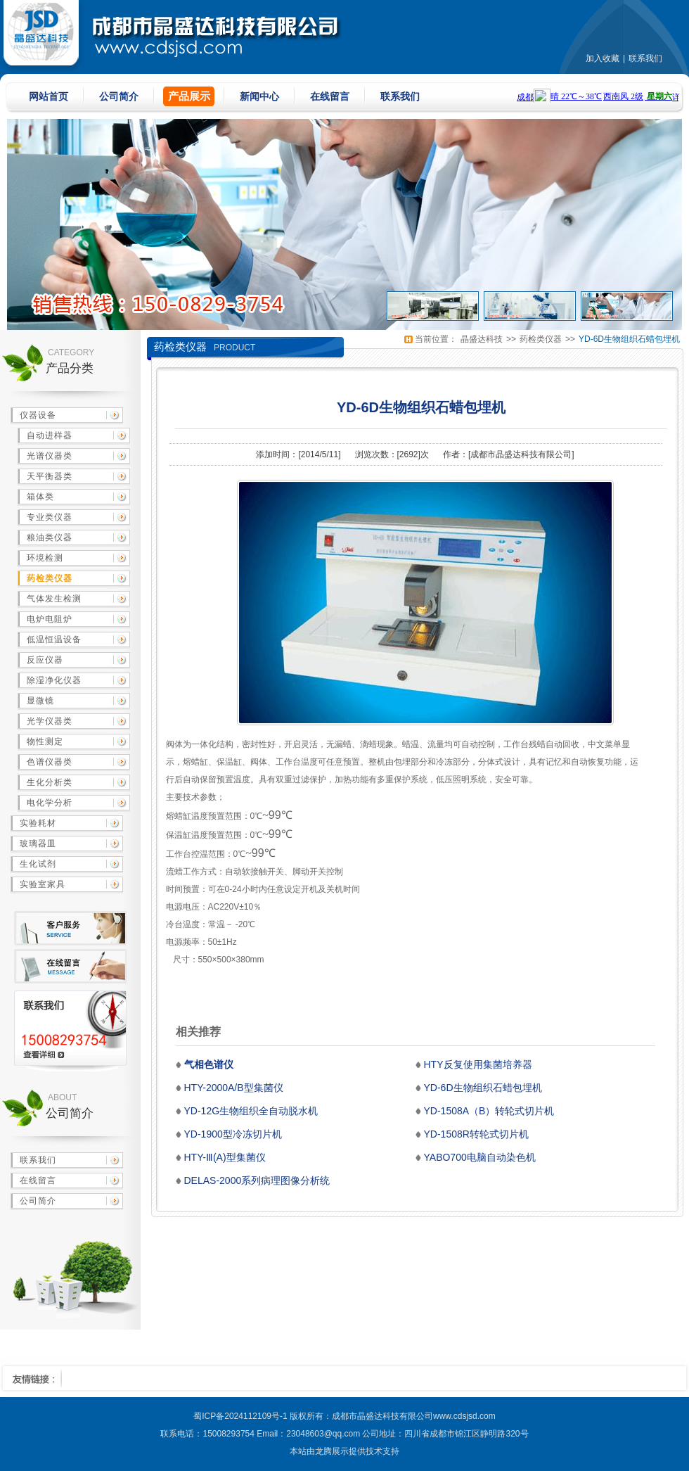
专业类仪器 (49, 517)
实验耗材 (38, 823)
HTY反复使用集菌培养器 (478, 1064)
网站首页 (48, 96)
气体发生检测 (54, 599)
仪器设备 (38, 415)
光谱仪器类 (49, 456)
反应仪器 (45, 660)
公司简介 (119, 96)
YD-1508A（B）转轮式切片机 (489, 1110)
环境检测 (45, 558)
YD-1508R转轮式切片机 (476, 1134)
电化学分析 (49, 803)
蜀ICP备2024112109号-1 (240, 1416)
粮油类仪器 (49, 537)
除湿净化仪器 (54, 680)
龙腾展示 (332, 1451)
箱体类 (40, 497)
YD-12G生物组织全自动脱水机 (251, 1110)
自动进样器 (49, 435)
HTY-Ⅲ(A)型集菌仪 (225, 1157)
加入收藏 (602, 58)
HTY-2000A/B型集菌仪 (233, 1087)
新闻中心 (259, 96)
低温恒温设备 (54, 639)
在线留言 (329, 96)
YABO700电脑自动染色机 (480, 1157)
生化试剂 (38, 864)
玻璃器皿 (38, 843)
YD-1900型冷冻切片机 (233, 1134)
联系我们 (645, 58)
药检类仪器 (49, 578)
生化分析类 (49, 782)
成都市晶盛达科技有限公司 (521, 454)
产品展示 (189, 96)
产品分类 (70, 368)
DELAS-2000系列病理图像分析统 (257, 1180)
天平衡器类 (49, 476)
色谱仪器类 (49, 762)
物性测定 (45, 741)
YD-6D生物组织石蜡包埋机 (629, 339)
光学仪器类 (49, 721)
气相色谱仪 (208, 1064)
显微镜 (40, 701)
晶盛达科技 (482, 339)
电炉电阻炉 (49, 619)
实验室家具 (42, 884)
